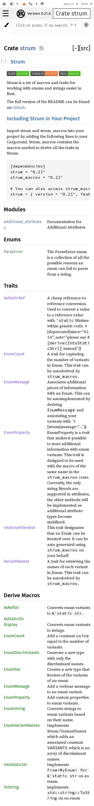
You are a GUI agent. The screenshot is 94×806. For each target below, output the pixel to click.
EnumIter (12, 669)
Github (19, 107)
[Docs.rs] (4, 4)
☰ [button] (5, 13)
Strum (18, 62)
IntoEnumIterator (19, 527)
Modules (15, 209)
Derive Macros (22, 595)
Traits (11, 285)
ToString (11, 787)
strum (28, 48)
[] (75, 48)
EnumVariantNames (22, 725)
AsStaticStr (14, 618)
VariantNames (16, 561)
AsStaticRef (14, 298)
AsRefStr (11, 607)
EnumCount (14, 354)
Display (10, 624)
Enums (12, 239)
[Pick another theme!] (6, 25)
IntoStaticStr (15, 764)
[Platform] (33, 4)
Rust (84, 4)
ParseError (13, 251)
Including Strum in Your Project (43, 119)
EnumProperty (17, 432)
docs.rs (69, 4)
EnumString (14, 708)
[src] (84, 48)
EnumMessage (17, 382)
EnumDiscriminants (21, 652)
